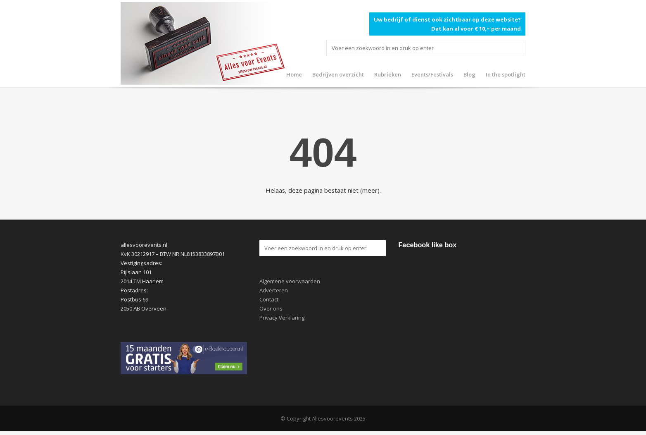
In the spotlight (505, 74)
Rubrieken (387, 74)
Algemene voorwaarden (289, 281)
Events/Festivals (432, 74)
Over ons (271, 308)
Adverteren (273, 290)
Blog (469, 74)
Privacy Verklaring (281, 317)
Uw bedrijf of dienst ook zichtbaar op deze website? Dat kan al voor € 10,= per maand (447, 24)
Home (294, 74)
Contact (268, 299)
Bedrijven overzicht (338, 74)
